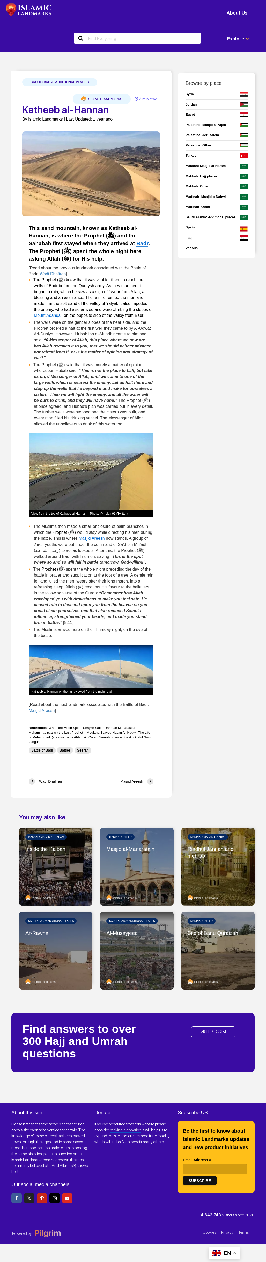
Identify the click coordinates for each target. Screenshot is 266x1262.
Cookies (209, 1232)
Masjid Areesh (92, 538)
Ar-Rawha (36, 933)
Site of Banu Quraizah (213, 933)
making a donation (125, 1129)
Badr (142, 243)
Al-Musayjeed (122, 933)
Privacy (227, 1232)
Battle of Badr (42, 750)
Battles (65, 750)
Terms (243, 1232)
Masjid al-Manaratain (130, 849)
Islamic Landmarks (101, 99)
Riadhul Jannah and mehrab (211, 852)
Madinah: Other (120, 837)
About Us (237, 13)
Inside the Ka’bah (45, 849)
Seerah (83, 750)
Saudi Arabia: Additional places (60, 82)
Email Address (197, 1160)
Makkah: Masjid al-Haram (46, 837)
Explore (238, 39)
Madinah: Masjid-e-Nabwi (207, 837)
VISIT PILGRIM (213, 1031)
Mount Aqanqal (48, 315)
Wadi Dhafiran (53, 274)
